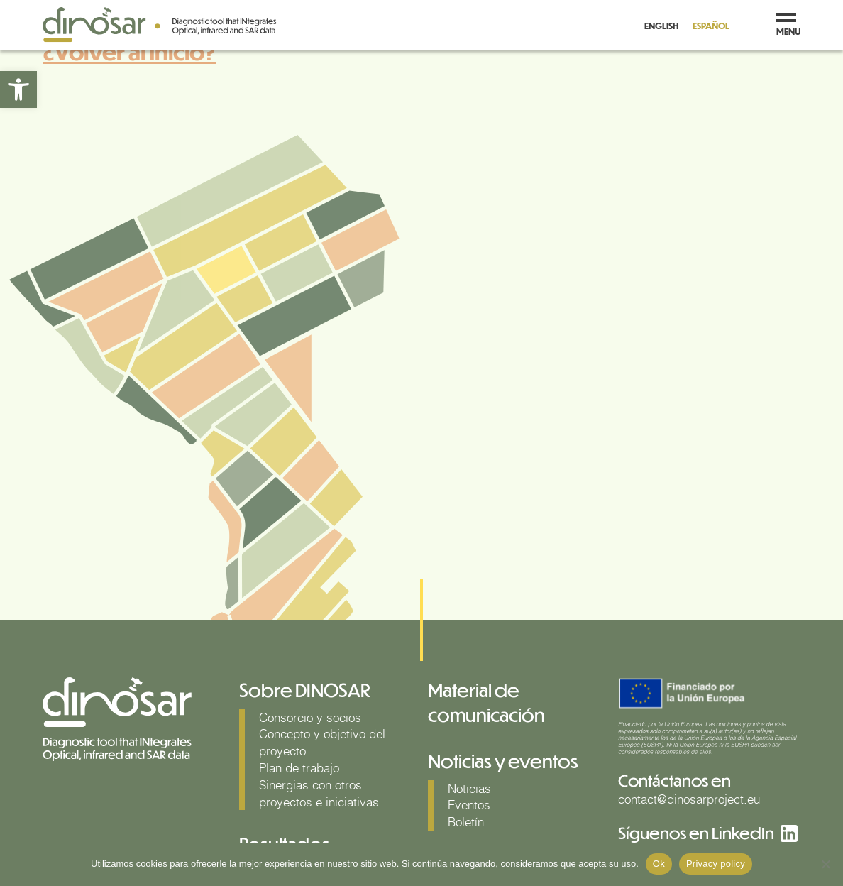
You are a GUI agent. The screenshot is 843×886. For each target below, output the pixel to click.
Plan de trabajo (299, 767)
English (661, 25)
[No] (825, 864)
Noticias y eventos (503, 760)
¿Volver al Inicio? (129, 51)
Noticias (469, 788)
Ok (659, 863)
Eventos (469, 804)
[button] (18, 89)
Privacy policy (715, 863)
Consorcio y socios (310, 717)
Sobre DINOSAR (304, 689)
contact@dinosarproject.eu (689, 799)
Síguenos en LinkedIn (696, 832)
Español (711, 25)
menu (788, 25)
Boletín (466, 821)
